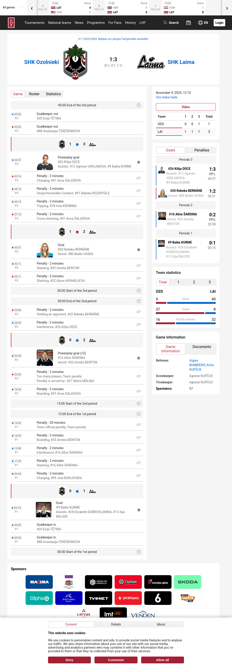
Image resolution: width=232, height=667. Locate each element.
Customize (116, 660)
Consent (71, 624)
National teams (59, 23)
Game (18, 94)
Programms (96, 23)
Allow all (162, 660)
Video (186, 107)
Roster (34, 94)
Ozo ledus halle (166, 97)
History (130, 23)
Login (219, 22)
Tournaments (34, 23)
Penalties (201, 150)
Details (116, 624)
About (161, 624)
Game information (170, 349)
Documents (202, 347)
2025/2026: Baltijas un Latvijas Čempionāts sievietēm (116, 39)
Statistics (53, 94)
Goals (170, 150)
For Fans (114, 23)
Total (163, 282)
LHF (143, 23)
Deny (69, 660)
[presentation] (32, 7)
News (79, 23)
